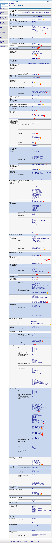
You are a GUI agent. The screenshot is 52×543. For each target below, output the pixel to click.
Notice (32, 50)
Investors (1, 27)
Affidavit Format (34, 223)
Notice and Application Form (36, 26)
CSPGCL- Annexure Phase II (36, 438)
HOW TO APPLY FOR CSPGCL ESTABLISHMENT (39, 297)
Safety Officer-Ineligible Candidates (37, 192)
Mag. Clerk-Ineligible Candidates (36, 186)
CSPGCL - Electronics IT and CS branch (37, 409)
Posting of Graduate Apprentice (36, 174)
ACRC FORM (34, 211)
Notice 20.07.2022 (34, 355)
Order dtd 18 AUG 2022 (35, 330)
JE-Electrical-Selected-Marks (36, 453)
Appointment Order (34, 519)
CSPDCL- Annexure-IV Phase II (36, 431)
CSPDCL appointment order (35, 135)
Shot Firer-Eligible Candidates (36, 193)
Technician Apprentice (35, 536)
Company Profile (3, 4)
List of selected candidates (35, 109)
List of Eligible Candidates (35, 83)
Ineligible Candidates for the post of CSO (37, 116)
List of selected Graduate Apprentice (37, 160)
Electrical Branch (34, 448)
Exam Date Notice (34, 215)
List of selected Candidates (35, 305)
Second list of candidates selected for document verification (40, 91)
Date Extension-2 (34, 507)
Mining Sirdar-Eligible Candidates (36, 187)
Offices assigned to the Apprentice (36, 205)
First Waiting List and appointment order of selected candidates (40, 324)
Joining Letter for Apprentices (36, 45)
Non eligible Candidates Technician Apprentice (38, 288)
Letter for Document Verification (36, 240)
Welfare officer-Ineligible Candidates (37, 198)
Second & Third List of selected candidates (38, 249)
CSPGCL (33, 131)
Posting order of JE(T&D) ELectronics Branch (38, 410)
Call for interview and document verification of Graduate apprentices (41, 510)
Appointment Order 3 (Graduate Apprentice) (38, 32)
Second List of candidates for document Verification (39, 534)
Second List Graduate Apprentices (36, 341)
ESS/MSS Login (2, 41)
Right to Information (2, 23)
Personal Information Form (35, 51)
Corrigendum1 (34, 509)
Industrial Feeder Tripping (3, 17)
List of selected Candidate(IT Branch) (37, 306)
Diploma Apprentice (34, 74)
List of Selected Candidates (35, 204)
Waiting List (33, 476)
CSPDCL (33, 132)
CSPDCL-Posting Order (35, 370)
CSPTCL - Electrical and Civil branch (37, 415)
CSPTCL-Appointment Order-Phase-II (37, 373)
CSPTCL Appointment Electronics (36, 405)
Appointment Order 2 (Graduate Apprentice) (38, 31)
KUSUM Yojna (2, 36)
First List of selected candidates (36, 248)
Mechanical (33, 127)
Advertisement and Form (35, 77)
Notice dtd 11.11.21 (34, 349)
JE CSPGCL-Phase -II (35, 414)
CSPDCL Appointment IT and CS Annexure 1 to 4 (39, 407)
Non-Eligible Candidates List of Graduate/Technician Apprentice (41, 27)
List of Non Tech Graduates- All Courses (37, 158)
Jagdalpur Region (34, 361)
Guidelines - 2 (34, 55)
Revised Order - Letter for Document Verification (38, 243)
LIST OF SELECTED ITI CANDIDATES (37, 323)
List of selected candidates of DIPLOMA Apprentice (39, 301)
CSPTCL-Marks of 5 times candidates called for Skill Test (40, 383)
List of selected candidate (35, 461)
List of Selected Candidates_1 (36, 206)
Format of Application (35, 296)
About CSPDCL (3, 3)
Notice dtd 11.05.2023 (35, 351)
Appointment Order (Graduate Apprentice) (37, 30)
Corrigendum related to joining (36, 263)
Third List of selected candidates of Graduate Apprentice (39, 272)
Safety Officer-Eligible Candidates (36, 191)
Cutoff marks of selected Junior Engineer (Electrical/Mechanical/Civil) (37, 451)
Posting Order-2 (34, 512)
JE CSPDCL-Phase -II (35, 411)
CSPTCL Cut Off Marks (35, 379)
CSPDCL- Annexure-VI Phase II (36, 434)
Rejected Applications (35, 86)
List (32, 334)
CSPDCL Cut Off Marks (35, 380)
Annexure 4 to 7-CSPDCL (35, 417)
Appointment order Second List (36, 493)
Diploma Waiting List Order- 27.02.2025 (37, 162)
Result (32, 118)
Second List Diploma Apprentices (36, 340)
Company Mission (3, 5)
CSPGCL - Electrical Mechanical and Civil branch (39, 421)
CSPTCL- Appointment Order (36, 422)
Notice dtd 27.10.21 (34, 348)
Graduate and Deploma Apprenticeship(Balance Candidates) (40, 309)
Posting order (33, 110)
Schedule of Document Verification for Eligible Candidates (40, 176)
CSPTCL (33, 143)
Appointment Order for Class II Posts (37, 200)
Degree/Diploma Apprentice (35, 500)
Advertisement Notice (35, 38)
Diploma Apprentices (35, 339)
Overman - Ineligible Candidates (36, 190)
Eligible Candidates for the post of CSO (37, 115)
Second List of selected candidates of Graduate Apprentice (40, 271)
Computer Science (34, 397)
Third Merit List (34, 209)
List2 (32, 472)
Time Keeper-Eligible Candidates (36, 195)
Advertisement (34, 21)
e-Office (1, 42)
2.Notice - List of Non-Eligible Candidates (37, 173)
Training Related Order (35, 145)
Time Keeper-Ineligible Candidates (36, 196)
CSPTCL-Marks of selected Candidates (37, 381)
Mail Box (25, 541)
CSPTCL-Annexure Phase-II (36, 374)
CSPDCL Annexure (34, 136)
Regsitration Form (34, 237)
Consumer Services (2, 13)
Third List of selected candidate (36, 462)
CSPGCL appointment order (35, 137)
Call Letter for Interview (35, 169)
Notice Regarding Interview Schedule (37, 53)
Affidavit (33, 52)
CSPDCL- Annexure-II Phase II (36, 428)
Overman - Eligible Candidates (36, 189)
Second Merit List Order (35, 208)
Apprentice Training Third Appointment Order (38, 484)
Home (9, 3)
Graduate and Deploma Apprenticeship (37, 307)
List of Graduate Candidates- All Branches (37, 157)
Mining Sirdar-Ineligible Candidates (37, 188)
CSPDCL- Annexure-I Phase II (36, 427)
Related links (19, 541)
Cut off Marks (33, 221)
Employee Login (13, 541)
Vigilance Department (2, 32)
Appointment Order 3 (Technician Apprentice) (38, 37)
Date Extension (34, 277)
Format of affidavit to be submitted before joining (38, 92)
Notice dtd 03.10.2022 (35, 350)
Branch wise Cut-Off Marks (35, 128)
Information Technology (35, 399)
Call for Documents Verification (36, 44)
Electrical (33, 124)
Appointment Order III (35, 522)
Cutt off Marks (34, 133)
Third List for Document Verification (37, 247)
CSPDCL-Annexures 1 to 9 (35, 371)
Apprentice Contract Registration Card (37, 95)
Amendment (33, 150)
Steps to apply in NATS (35, 467)
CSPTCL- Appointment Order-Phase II (37, 423)
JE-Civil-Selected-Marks (35, 452)
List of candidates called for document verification (39, 220)
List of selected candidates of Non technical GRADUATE (40, 259)
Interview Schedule (34, 258)
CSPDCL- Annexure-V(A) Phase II (36, 432)
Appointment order (34, 488)
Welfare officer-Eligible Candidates (36, 197)
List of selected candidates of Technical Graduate (38, 262)
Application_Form (34, 48)
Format (33, 344)
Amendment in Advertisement (36, 265)
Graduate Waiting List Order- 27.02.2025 (37, 161)
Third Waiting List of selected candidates (37, 478)
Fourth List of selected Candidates (36, 315)
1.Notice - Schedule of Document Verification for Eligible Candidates (41, 172)
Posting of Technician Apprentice (36, 175)
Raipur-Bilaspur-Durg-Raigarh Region (37, 362)
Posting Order (33, 511)
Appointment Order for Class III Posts (37, 201)
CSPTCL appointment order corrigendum (37, 141)
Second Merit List (34, 207)
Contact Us (38, 541)
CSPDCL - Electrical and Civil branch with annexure (39, 404)
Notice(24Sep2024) (34, 120)
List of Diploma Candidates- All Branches (37, 156)
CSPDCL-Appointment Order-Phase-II (37, 375)
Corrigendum (33, 214)
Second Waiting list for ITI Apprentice (37, 477)
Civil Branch (33, 447)
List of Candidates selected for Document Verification (39, 241)
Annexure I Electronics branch (36, 406)
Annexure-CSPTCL (34, 416)
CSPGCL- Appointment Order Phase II (37, 437)
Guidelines (33, 54)
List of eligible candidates (35, 216)
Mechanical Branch (34, 449)
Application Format (34, 98)
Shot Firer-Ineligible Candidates (36, 194)
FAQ (32, 418)
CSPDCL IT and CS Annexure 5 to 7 (37, 408)
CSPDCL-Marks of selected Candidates (37, 382)
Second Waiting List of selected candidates (38, 483)
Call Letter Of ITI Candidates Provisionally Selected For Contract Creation (38, 63)
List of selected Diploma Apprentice (37, 159)
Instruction (33, 439)
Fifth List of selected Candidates (36, 464)
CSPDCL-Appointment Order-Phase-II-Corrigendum (39, 376)
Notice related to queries (35, 444)
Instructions (33, 222)
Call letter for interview (35, 155)
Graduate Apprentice (34, 73)
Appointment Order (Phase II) (36, 232)
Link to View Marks (35, 58)
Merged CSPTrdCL (2, 8)
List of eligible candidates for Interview (37, 469)
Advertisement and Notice (35, 101)
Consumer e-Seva (2, 12)
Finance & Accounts (2, 31)
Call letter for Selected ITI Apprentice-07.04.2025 (39, 164)
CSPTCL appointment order (35, 138)
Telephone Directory (2, 46)
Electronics (33, 125)
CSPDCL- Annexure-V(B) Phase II (36, 433)
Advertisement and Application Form (27, 11)
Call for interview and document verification (38, 508)
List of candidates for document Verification (38, 533)
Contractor (1, 28)
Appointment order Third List (36, 494)
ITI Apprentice (34, 501)
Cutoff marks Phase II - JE (35, 456)
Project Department (2, 33)
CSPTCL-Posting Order (35, 372)
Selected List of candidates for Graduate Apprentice (39, 292)
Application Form (34, 22)
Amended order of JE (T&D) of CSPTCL (37, 420)
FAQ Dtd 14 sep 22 (34, 419)
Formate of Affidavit (34, 268)
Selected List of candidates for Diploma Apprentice (39, 293)
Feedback (32, 541)
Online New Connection (3, 18)
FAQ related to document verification (37, 367)
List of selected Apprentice (35, 475)
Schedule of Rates (2, 37)
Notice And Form (34, 180)
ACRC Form (33, 269)
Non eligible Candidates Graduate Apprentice (38, 287)
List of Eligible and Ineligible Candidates (37, 40)
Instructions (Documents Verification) (37, 121)
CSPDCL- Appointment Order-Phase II (37, 426)
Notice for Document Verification (36, 282)
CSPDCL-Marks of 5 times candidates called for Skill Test (40, 384)
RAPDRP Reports (2, 22)
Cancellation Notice (34, 242)
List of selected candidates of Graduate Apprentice (39, 270)
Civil (32, 126)
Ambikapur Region (34, 360)
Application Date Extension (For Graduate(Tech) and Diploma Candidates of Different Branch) (35, 12)
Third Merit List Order (35, 210)
